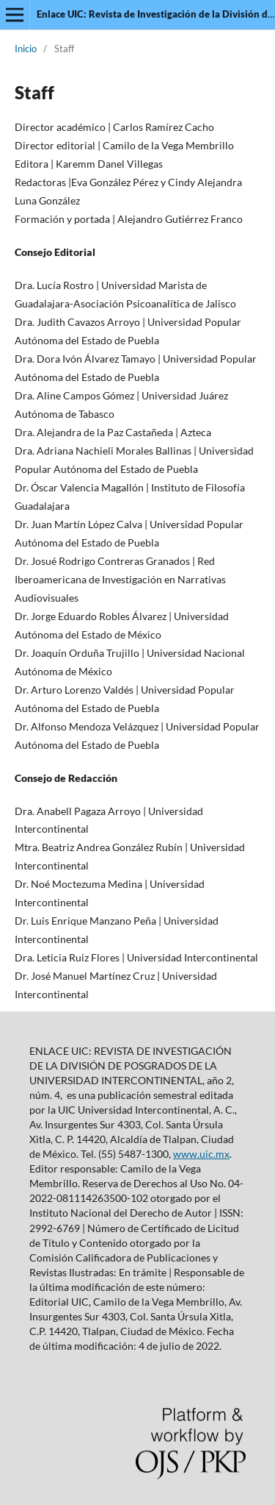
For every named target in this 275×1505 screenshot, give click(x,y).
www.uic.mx (201, 1154)
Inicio (26, 48)
